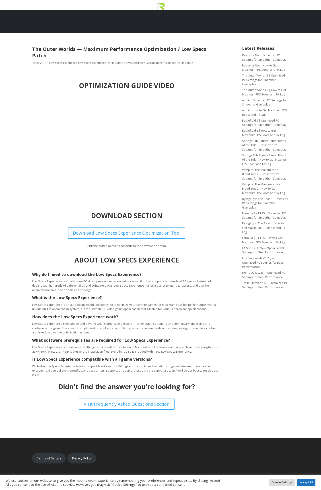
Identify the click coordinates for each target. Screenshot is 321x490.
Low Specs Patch (134, 63)
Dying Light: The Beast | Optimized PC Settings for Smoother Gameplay (265, 203)
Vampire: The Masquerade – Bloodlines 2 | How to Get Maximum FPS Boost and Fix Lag (263, 188)
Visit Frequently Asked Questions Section (127, 404)
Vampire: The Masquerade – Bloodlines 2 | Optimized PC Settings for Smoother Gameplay (264, 174)
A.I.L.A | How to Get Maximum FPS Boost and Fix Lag (264, 112)
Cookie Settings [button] (282, 482)
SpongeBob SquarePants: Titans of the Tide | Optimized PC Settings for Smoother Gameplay (264, 145)
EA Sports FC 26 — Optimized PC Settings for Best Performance (263, 250)
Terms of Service (49, 458)
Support (225, 6)
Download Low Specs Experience (99, 6)
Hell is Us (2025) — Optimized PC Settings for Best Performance (263, 275)
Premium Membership (151, 6)
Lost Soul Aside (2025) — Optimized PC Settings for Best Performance (262, 262)
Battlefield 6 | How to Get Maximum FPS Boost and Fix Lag (263, 132)
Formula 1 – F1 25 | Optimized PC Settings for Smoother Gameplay (264, 215)
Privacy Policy (82, 458)
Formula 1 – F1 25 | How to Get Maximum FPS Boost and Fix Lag (263, 240)
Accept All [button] (306, 482)
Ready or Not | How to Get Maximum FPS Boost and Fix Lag (263, 67)
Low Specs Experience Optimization (100, 63)
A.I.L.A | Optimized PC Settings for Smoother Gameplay (264, 102)
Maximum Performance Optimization (169, 63)
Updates (245, 6)
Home (61, 6)
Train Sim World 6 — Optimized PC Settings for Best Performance (265, 285)
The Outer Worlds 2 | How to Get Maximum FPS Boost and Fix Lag (264, 92)
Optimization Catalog (193, 6)
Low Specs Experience (63, 63)
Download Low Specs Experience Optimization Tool (126, 233)
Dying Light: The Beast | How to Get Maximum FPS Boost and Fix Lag (263, 227)
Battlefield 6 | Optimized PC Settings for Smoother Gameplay (264, 122)
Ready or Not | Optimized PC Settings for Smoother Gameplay (264, 57)
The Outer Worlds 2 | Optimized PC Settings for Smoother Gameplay (263, 79)
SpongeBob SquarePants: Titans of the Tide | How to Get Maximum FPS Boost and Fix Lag (265, 159)
